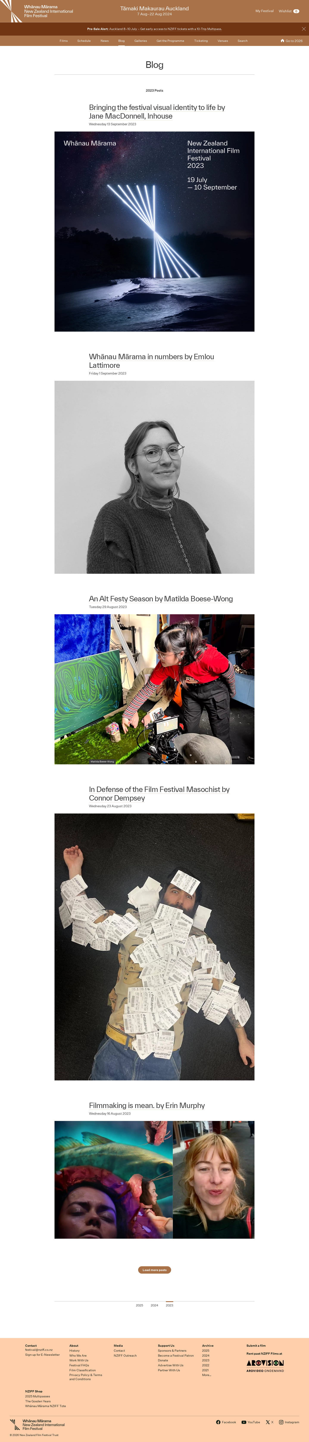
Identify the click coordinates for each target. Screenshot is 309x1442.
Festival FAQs (79, 1365)
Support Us (166, 1346)
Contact (31, 1346)
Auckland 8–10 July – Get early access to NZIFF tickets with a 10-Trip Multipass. (154, 29)
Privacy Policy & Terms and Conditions (85, 1377)
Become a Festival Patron (176, 1355)
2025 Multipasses (37, 1396)
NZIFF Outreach (125, 1355)
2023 (205, 1360)
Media (118, 1346)
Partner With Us (169, 1370)
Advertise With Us (170, 1365)
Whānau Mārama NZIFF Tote (45, 1406)
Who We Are (78, 1355)
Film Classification (82, 1370)
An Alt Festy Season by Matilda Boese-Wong (161, 598)
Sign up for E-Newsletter (42, 1355)
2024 (205, 1355)
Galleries (140, 41)
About (73, 1346)
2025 (205, 1351)
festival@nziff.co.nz (39, 1350)
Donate (163, 1360)
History (74, 1351)
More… (206, 1375)
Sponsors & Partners (172, 1351)
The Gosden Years (38, 1401)
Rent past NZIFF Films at (264, 1354)
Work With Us (78, 1360)
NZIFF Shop (33, 1391)
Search (243, 41)
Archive (208, 1346)
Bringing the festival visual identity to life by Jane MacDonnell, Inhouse (157, 111)
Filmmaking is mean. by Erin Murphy (147, 1105)
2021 (205, 1370)
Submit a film (256, 1346)
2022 (205, 1365)
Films (64, 41)
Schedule (84, 41)
